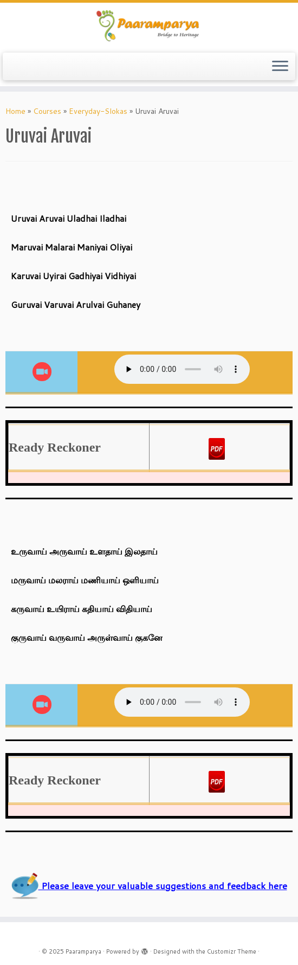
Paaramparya (83, 951)
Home (15, 111)
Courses (47, 111)
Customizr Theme (231, 951)
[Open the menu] (280, 67)
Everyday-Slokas (98, 111)
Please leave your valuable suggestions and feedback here (149, 885)
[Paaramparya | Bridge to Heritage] (149, 26)
